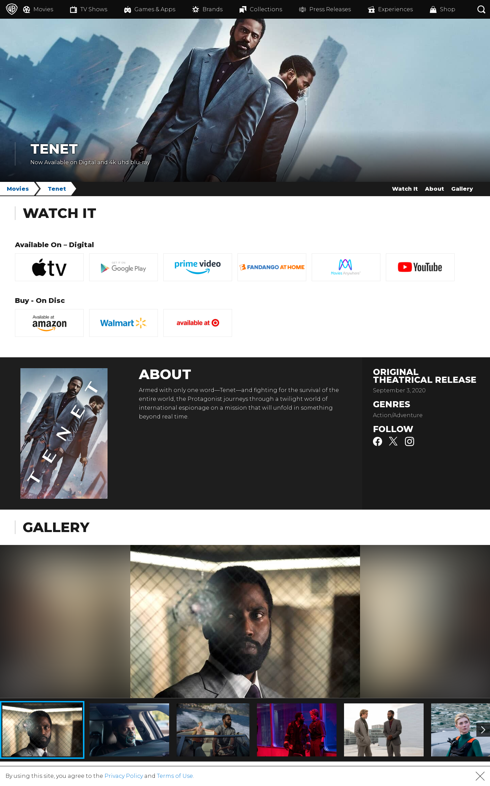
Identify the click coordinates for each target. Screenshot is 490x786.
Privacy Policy (123, 776)
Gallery (462, 189)
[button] (480, 776)
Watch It (405, 189)
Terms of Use (175, 776)
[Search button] (481, 9)
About (434, 189)
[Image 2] (483, 730)
